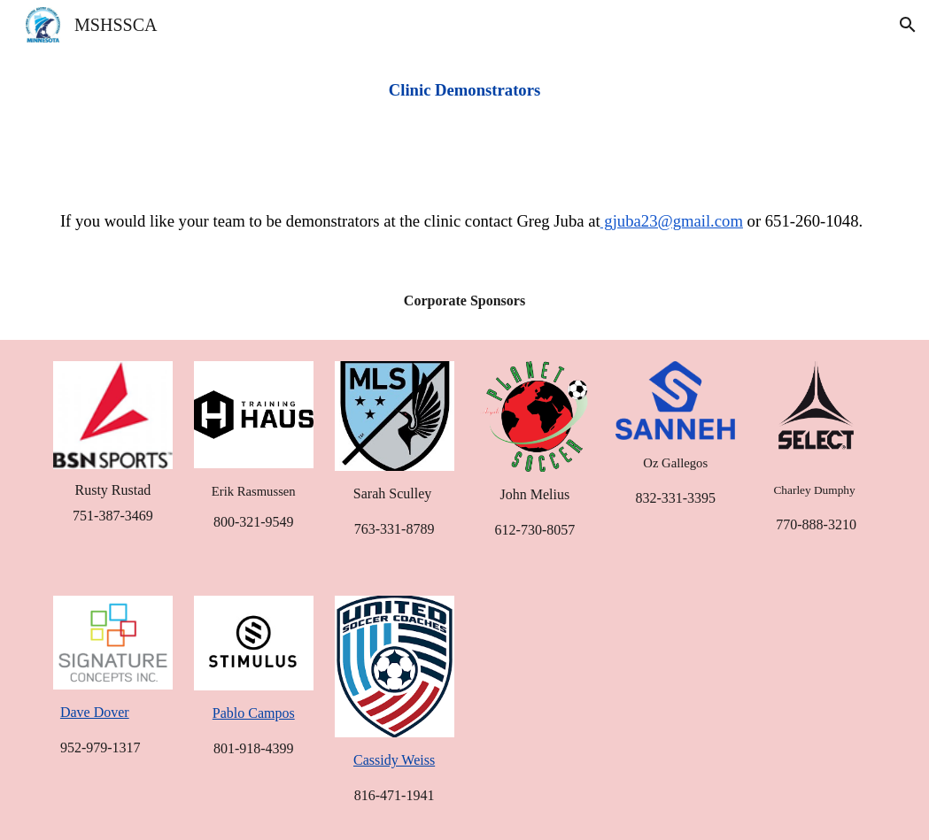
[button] (907, 25)
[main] (464, 90)
